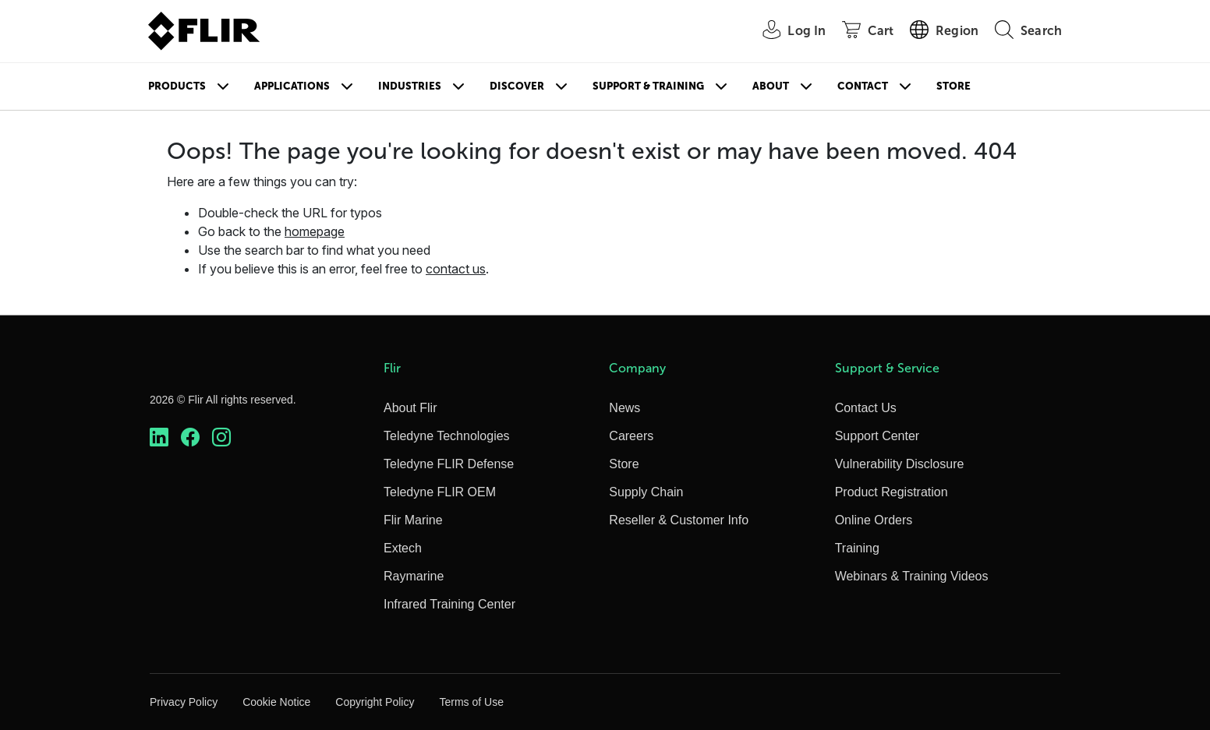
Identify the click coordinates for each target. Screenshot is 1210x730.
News (624, 407)
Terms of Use (471, 702)
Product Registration (891, 492)
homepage (315, 231)
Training (857, 548)
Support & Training (648, 86)
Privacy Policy (184, 702)
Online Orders (874, 520)
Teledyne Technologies (447, 436)
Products (177, 86)
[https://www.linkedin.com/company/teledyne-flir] (159, 437)
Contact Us (866, 407)
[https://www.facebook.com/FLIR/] (190, 437)
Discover (517, 86)
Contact (862, 86)
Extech (403, 548)
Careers (631, 436)
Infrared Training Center (449, 604)
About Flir (410, 407)
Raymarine (414, 576)
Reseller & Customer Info (678, 520)
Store (953, 86)
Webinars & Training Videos (912, 576)
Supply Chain (646, 492)
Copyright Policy (374, 702)
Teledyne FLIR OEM (440, 492)
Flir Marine (413, 520)
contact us (456, 269)
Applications (292, 86)
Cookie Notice (276, 702)
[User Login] (785, 31)
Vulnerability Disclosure (899, 464)
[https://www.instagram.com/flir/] (221, 437)
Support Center (877, 436)
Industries (409, 86)
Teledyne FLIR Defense (449, 464)
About (770, 86)
